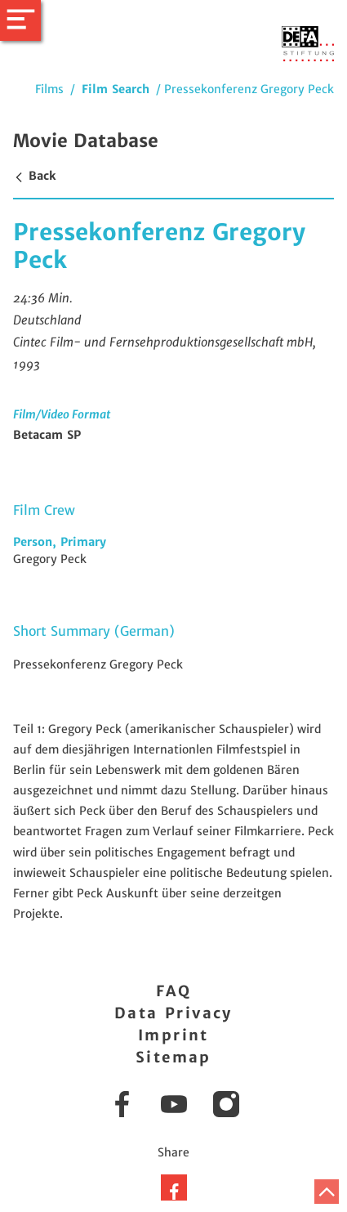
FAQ (173, 991)
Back (34, 175)
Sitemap (173, 1057)
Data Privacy (173, 1013)
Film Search (115, 89)
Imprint (173, 1035)
